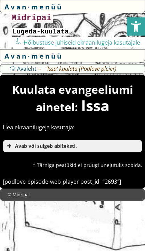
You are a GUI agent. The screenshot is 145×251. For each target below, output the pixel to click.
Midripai (31, 18)
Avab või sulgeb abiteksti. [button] (41, 146)
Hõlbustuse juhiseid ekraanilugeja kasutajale (77, 42)
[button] (136, 26)
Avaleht (23, 69)
